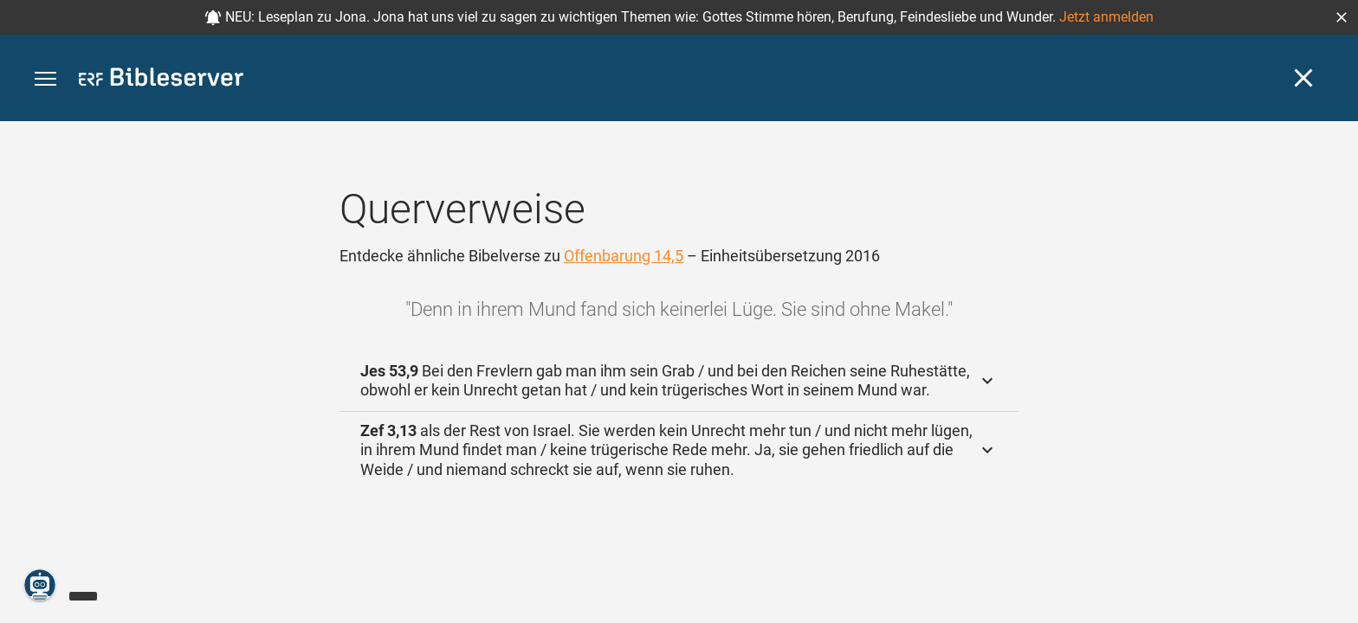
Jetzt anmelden (1106, 17)
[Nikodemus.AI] (39, 585)
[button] (1341, 17)
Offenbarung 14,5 (623, 256)
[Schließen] (1303, 78)
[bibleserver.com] (161, 80)
